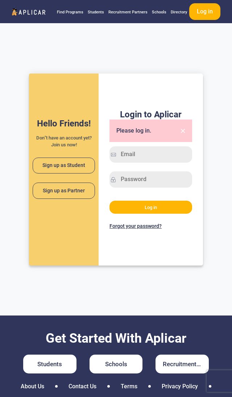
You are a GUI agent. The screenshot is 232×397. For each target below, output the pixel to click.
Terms (129, 386)
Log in (205, 11)
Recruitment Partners (128, 12)
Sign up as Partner (64, 191)
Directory (179, 12)
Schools (159, 12)
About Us (32, 386)
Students (96, 12)
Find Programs (70, 12)
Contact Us (82, 386)
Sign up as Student (63, 165)
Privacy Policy (180, 386)
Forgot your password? (135, 226)
